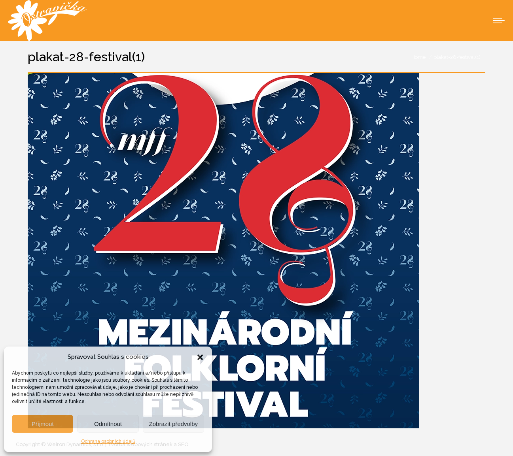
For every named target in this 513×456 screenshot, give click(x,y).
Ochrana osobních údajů (108, 441)
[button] (200, 357)
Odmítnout (108, 423)
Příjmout (43, 423)
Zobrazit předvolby (173, 423)
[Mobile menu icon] (498, 20)
